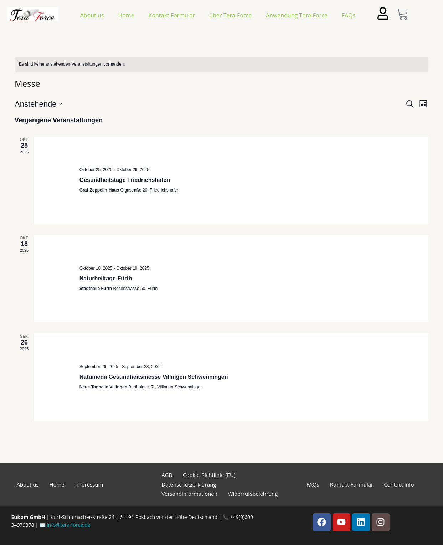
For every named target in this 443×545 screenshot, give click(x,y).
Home (126, 15)
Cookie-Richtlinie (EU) (209, 474)
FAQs (348, 15)
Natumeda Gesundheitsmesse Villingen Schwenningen (153, 377)
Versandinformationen (189, 493)
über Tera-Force (230, 15)
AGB (166, 474)
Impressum (89, 484)
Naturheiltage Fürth (105, 278)
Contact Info (399, 484)
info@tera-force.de (68, 524)
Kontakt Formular (172, 15)
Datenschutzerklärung (189, 484)
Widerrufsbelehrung (253, 493)
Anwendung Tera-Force (297, 15)
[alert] (221, 64)
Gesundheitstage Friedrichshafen (124, 180)
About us (92, 15)
